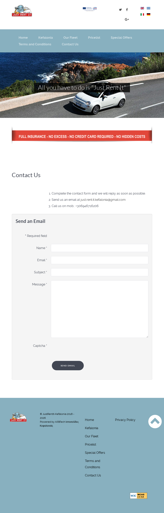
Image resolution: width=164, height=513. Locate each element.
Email (42, 260)
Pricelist (90, 444)
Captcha (40, 346)
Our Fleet (91, 436)
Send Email (68, 366)
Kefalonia (91, 428)
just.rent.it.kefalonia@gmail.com (103, 200)
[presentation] (80, 349)
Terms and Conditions (92, 464)
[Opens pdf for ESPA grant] (89, 9)
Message (39, 284)
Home (89, 420)
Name (41, 248)
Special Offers (95, 453)
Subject (40, 272)
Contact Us (93, 475)
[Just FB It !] (127, 9)
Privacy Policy (125, 420)
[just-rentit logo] (22, 11)
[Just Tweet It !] (121, 9)
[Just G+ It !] (127, 19)
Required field (36, 236)
